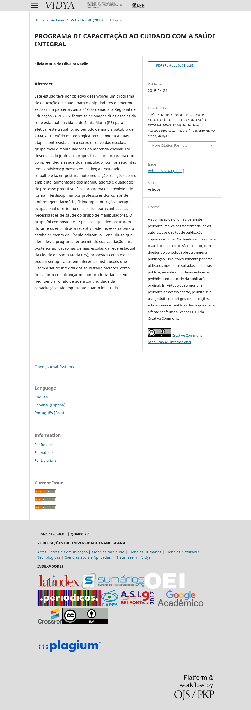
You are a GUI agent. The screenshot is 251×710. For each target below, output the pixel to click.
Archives (57, 20)
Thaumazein (126, 557)
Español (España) (50, 404)
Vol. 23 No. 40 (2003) (87, 20)
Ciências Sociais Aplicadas (88, 557)
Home (39, 20)
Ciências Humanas (145, 552)
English (41, 397)
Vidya (146, 557)
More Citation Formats (169, 145)
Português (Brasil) (51, 412)
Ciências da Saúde (108, 552)
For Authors (44, 452)
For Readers (44, 444)
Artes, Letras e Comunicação (62, 552)
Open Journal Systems (54, 366)
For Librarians (45, 460)
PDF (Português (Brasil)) (174, 65)
